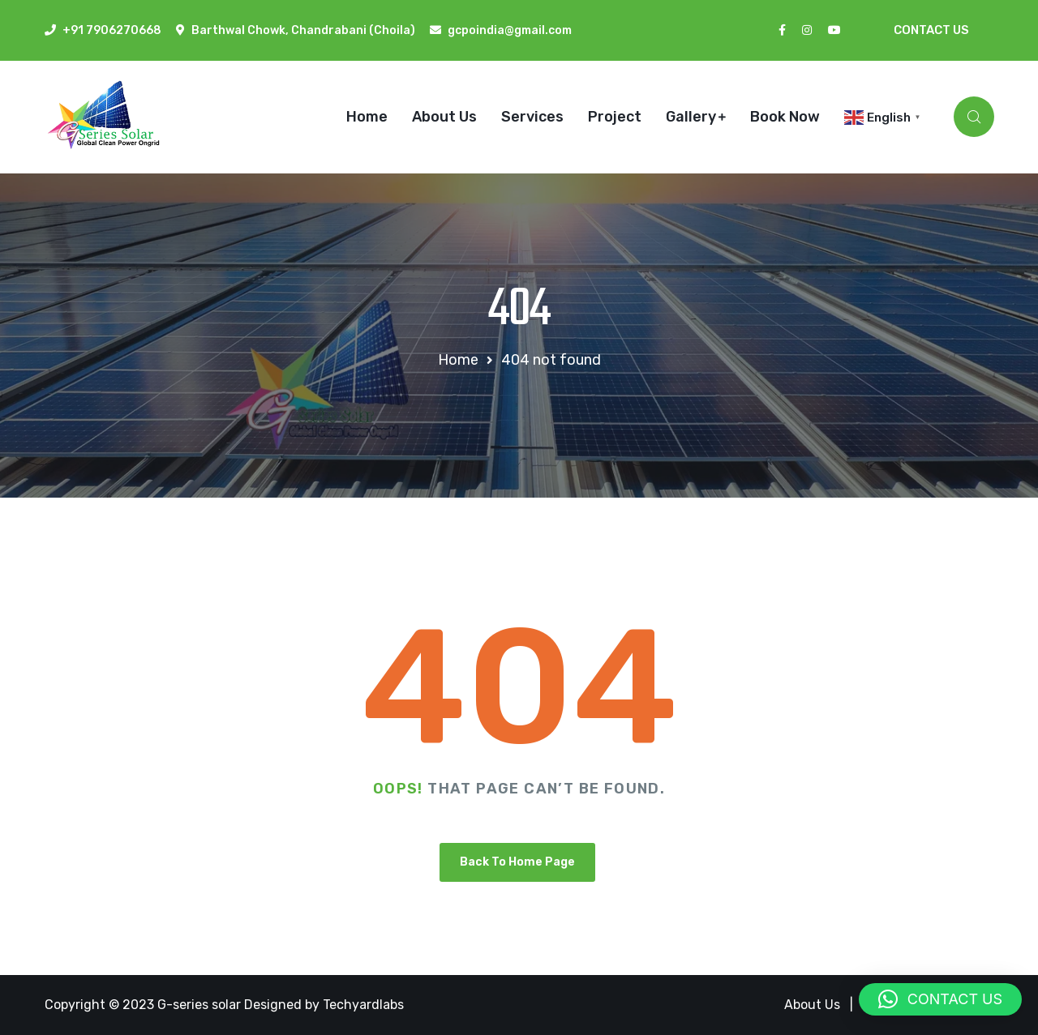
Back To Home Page (517, 862)
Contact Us (931, 30)
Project (614, 117)
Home (367, 117)
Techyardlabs (363, 1004)
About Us (444, 117)
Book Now (785, 117)
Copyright (77, 1004)
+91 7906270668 (111, 30)
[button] (940, 999)
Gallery (691, 117)
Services (532, 117)
